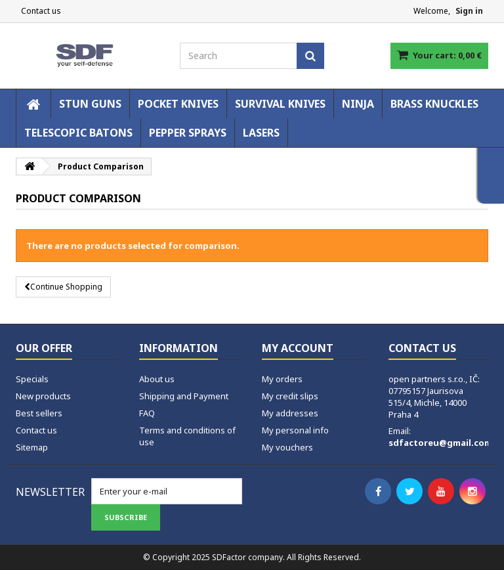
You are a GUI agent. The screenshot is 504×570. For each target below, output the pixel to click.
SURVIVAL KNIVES (280, 104)
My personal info (295, 430)
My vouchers (287, 447)
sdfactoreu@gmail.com (440, 443)
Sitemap (32, 447)
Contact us (41, 10)
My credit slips (290, 396)
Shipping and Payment (183, 396)
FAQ (147, 413)
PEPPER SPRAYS (187, 132)
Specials (32, 379)
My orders (282, 379)
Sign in (469, 10)
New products (43, 396)
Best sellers (39, 413)
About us (157, 379)
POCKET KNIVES (178, 104)
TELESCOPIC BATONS (78, 132)
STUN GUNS (90, 104)
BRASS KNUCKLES (434, 104)
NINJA (358, 104)
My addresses (290, 413)
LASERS (261, 132)
